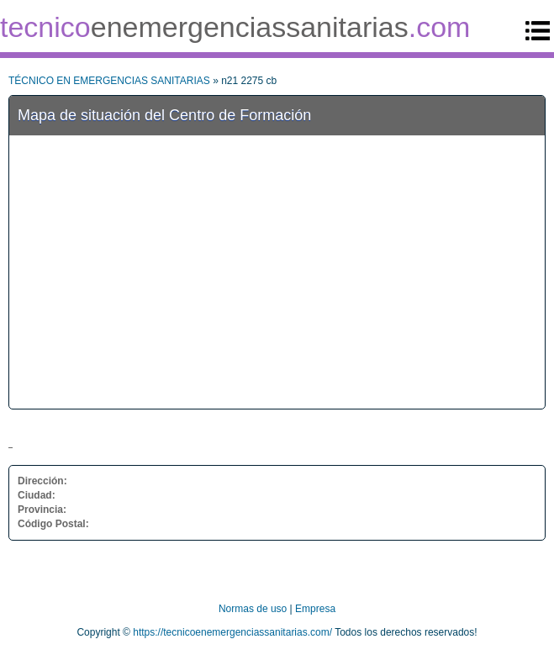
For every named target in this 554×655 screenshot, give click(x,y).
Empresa (315, 609)
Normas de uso (253, 609)
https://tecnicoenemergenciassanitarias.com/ (232, 632)
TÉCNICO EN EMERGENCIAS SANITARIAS (109, 81)
